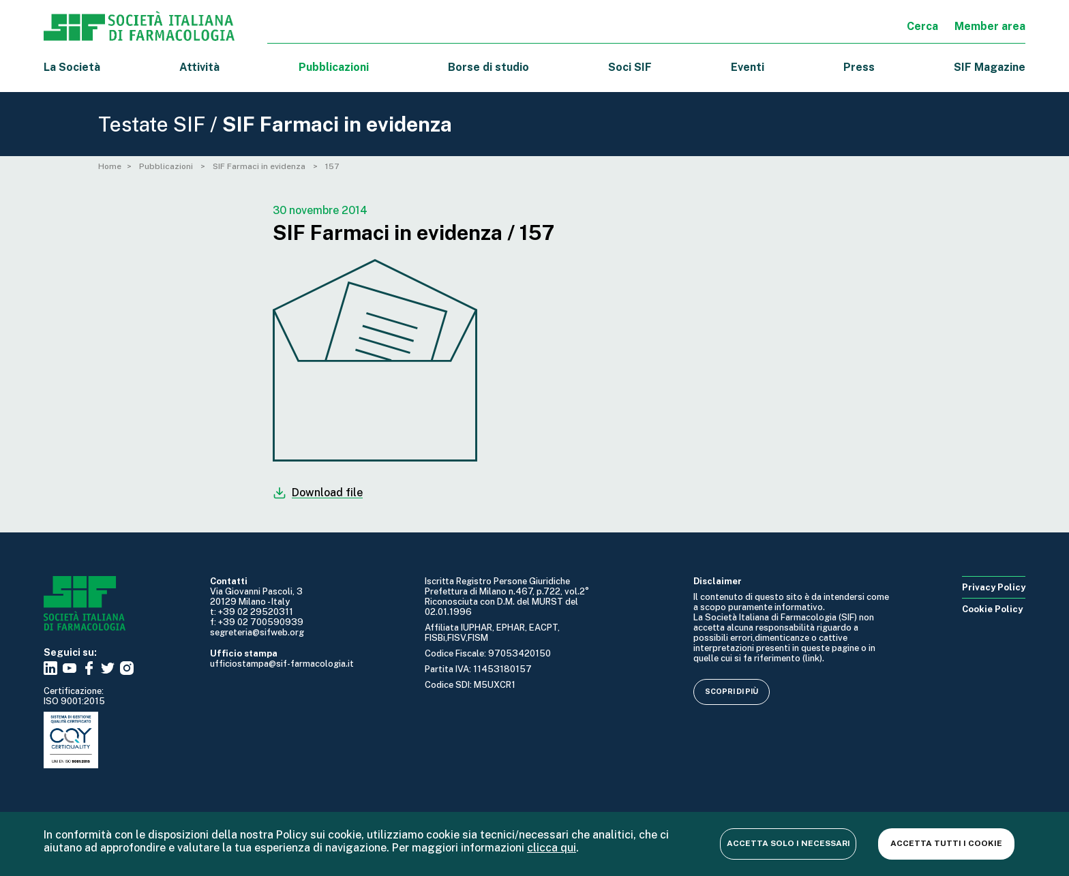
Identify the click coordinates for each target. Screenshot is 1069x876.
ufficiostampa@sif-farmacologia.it (282, 664)
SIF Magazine (989, 67)
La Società (72, 67)
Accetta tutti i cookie (946, 843)
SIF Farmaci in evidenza (260, 166)
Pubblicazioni (167, 166)
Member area (989, 26)
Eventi (747, 67)
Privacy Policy (993, 587)
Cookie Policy (992, 609)
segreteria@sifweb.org (257, 632)
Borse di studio (488, 67)
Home (109, 166)
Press (859, 67)
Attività (199, 67)
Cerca (922, 26)
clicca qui (551, 847)
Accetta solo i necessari (788, 843)
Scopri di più (731, 691)
